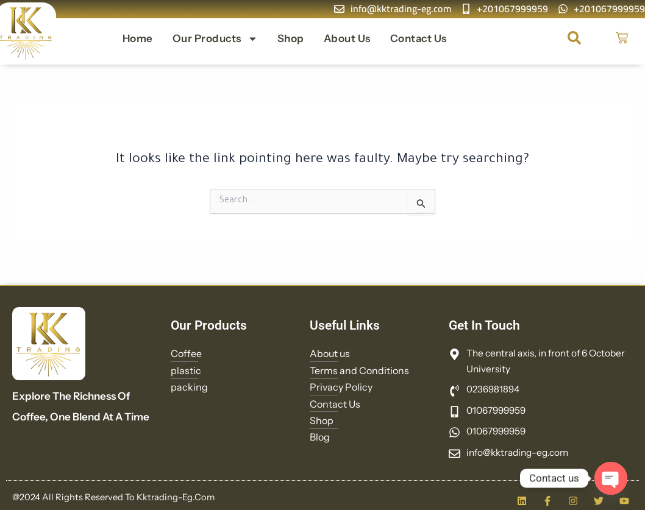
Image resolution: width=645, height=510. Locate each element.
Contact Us (418, 38)
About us (347, 38)
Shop (290, 38)
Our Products (215, 38)
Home (138, 38)
